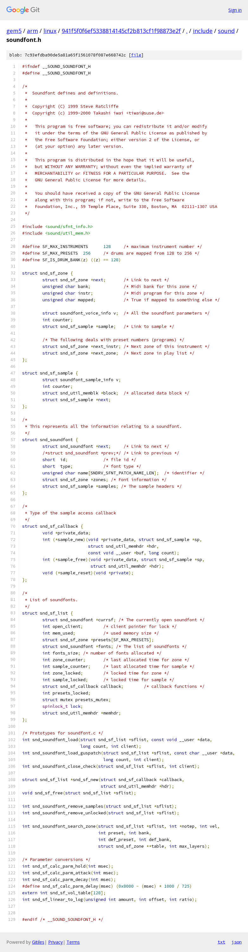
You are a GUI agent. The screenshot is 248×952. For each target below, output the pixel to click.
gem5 (14, 31)
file (136, 55)
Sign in (235, 10)
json (237, 942)
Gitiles (38, 942)
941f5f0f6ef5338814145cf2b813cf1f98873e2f (121, 31)
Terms (73, 942)
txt (221, 942)
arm (32, 31)
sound (226, 31)
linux (49, 31)
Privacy (55, 942)
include (203, 31)
